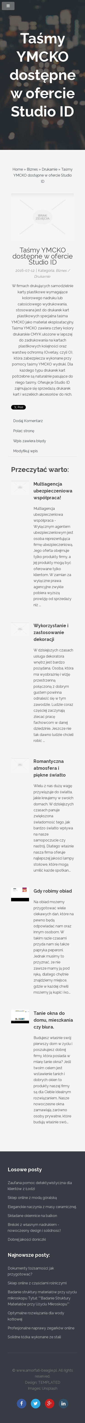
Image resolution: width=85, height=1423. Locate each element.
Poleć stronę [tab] (23, 431)
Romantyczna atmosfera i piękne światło (50, 768)
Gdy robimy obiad (53, 891)
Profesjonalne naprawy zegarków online (41, 1328)
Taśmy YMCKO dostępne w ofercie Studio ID (43, 75)
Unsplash (49, 1388)
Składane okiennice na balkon (32, 1216)
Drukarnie (49, 169)
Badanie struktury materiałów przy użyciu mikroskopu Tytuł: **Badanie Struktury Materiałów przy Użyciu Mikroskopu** (42, 1298)
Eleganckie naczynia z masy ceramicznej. (42, 1207)
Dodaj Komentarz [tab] (28, 421)
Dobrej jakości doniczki (27, 1239)
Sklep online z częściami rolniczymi (37, 1283)
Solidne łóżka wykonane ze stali (34, 1337)
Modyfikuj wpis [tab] (25, 451)
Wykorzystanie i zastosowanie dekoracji (51, 632)
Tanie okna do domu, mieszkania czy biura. (53, 1020)
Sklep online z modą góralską (32, 1198)
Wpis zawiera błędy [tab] (29, 441)
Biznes (32, 169)
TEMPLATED (49, 1382)
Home (17, 169)
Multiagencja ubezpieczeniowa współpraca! (53, 490)
